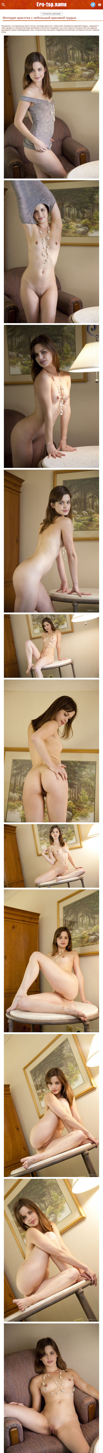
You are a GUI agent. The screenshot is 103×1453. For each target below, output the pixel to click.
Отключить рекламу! (51, 14)
